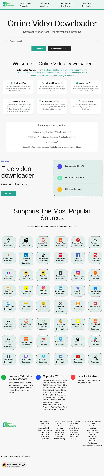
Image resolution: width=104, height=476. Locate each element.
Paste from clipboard (59, 48)
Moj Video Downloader (43, 306)
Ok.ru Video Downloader (78, 306)
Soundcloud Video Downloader (95, 324)
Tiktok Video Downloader (95, 341)
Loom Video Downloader (78, 290)
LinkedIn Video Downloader (60, 290)
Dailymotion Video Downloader (26, 258)
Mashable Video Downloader (95, 290)
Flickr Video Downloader (8, 275)
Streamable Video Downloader (8, 342)
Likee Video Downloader (43, 290)
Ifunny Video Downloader (26, 275)
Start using (9, 193)
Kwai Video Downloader (8, 290)
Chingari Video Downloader (8, 257)
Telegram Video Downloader (60, 341)
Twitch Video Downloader (26, 359)
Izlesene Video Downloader (95, 275)
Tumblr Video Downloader (8, 359)
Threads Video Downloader (78, 341)
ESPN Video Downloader (60, 257)
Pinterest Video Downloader (95, 306)
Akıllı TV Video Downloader (26, 242)
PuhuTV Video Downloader (8, 323)
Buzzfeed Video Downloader (78, 242)
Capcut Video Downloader (95, 242)
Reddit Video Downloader (26, 323)
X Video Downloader (95, 359)
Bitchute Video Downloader (43, 242)
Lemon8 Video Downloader (26, 290)
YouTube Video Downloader (78, 359)
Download (39, 48)
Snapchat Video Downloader (78, 323)
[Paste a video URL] (52, 41)
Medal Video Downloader (26, 306)
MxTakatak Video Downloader (60, 307)
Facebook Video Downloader (78, 257)
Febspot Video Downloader (95, 257)
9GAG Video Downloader (8, 242)
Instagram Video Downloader (78, 275)
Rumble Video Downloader (43, 323)
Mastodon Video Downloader (9, 306)
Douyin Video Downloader (43, 257)
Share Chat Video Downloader (60, 324)
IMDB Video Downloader (43, 275)
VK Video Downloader (60, 359)
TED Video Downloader (43, 341)
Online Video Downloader (28, 70)
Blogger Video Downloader (61, 242)
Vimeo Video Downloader (43, 359)
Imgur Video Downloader (60, 275)
